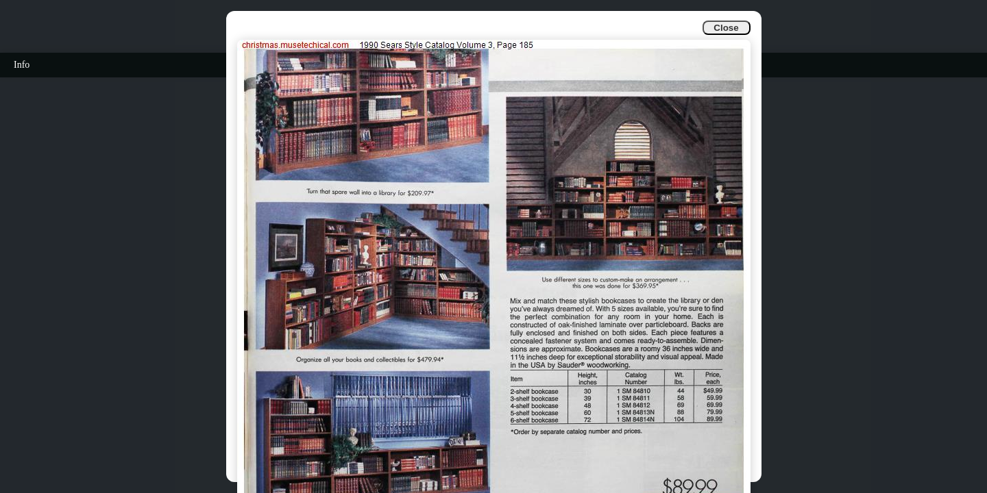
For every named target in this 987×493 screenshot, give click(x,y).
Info (21, 65)
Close (726, 28)
